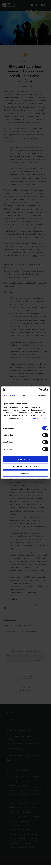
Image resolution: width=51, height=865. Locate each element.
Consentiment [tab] (9, 396)
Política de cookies (40, 418)
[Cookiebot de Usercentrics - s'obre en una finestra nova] (38, 389)
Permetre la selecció (25, 466)
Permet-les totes (25, 459)
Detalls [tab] (25, 396)
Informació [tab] (42, 396)
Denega (25, 473)
